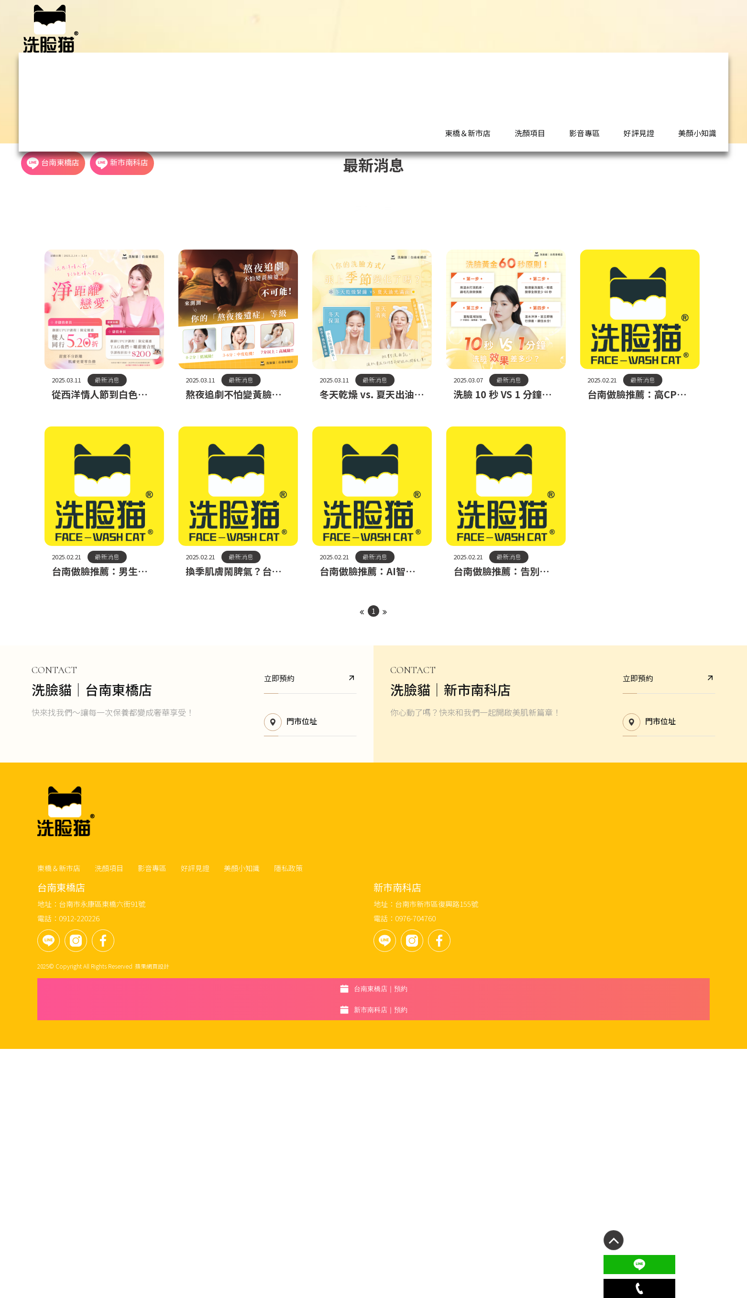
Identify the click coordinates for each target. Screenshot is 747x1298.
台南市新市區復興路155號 (443, 1202)
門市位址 (276, 1079)
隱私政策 (414, 1161)
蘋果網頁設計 (278, 1264)
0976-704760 (422, 1216)
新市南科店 (678, 28)
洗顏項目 (426, 28)
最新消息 (374, 257)
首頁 (36, 136)
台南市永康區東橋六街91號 (228, 1202)
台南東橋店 (609, 28)
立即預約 (296, 1035)
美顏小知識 (551, 28)
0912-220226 (205, 1216)
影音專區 (466, 28)
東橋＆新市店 (379, 28)
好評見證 (507, 28)
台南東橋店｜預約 (639, 1166)
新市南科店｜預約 (639, 1192)
